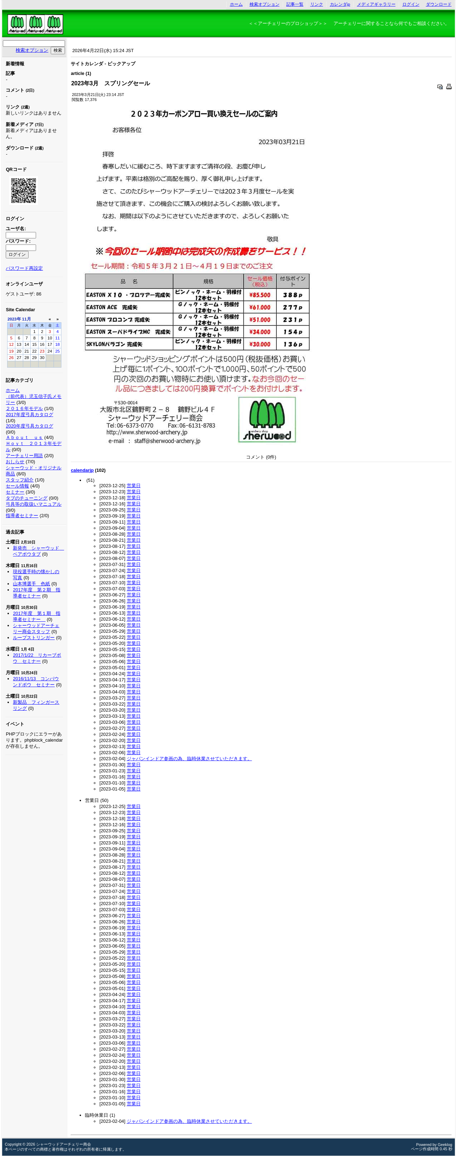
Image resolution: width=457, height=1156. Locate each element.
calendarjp (82, 470)
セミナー (15, 492)
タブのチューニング (26, 498)
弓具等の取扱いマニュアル (33, 504)
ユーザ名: (16, 228)
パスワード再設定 (24, 268)
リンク (316, 4)
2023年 (14, 319)
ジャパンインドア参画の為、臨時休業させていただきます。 (189, 758)
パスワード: (18, 241)
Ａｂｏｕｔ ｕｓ (24, 437)
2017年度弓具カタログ (29, 414)
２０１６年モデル (24, 408)
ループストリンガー (34, 637)
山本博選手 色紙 (31, 583)
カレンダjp (340, 4)
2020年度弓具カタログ (29, 426)
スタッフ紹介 (20, 480)
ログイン (411, 4)
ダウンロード (439, 4)
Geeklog (445, 1144)
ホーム (236, 4)
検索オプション (265, 4)
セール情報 (17, 486)
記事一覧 (294, 4)
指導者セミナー (22, 515)
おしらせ (15, 461)
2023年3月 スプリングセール (110, 83)
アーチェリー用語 (24, 455)
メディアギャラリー (376, 4)
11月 (26, 319)
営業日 (134, 485)
